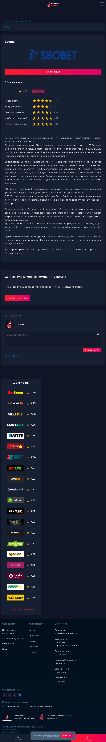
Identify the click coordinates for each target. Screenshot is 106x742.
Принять (67, 736)
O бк (6, 27)
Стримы (32, 652)
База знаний (8, 643)
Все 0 (7, 356)
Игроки (32, 641)
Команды (33, 646)
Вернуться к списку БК (18, 21)
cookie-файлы (53, 736)
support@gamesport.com (39, 706)
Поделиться (14, 315)
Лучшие (16, 356)
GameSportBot (13, 706)
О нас (5, 649)
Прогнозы (33, 635)
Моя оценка (38, 91)
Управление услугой (13, 638)
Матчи (31, 630)
